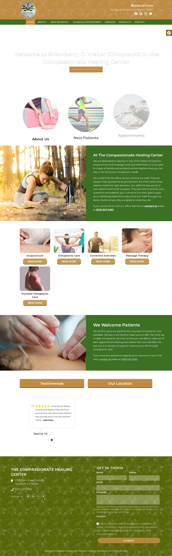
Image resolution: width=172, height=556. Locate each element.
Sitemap (49, 551)
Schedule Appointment (87, 22)
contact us (150, 206)
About (41, 22)
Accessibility (59, 551)
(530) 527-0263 (143, 5)
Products (125, 22)
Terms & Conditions (87, 551)
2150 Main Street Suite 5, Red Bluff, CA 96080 (131, 10)
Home (30, 22)
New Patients (59, 22)
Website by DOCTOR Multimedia (112, 551)
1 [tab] (52, 440)
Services (110, 22)
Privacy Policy (71, 551)
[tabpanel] (52, 418)
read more (48, 420)
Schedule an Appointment (86, 69)
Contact (139, 22)
